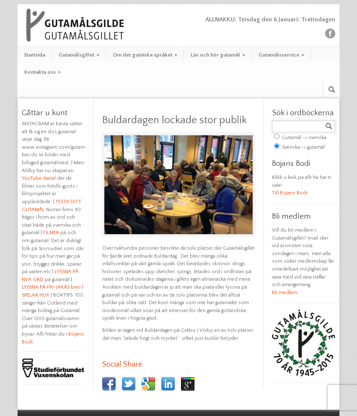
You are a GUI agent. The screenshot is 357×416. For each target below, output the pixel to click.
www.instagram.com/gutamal (55, 147)
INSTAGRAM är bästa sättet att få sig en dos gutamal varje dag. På (52, 131)
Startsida (34, 55)
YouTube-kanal (39, 178)
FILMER (51, 232)
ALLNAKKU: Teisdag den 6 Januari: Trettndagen (270, 19)
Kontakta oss (42, 72)
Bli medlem (285, 292)
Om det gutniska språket (145, 55)
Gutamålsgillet (79, 55)
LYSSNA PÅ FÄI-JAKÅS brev (51, 287)
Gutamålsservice (281, 55)
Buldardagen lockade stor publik (174, 120)
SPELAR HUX (35, 295)
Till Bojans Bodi (290, 193)
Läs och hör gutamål (218, 55)
